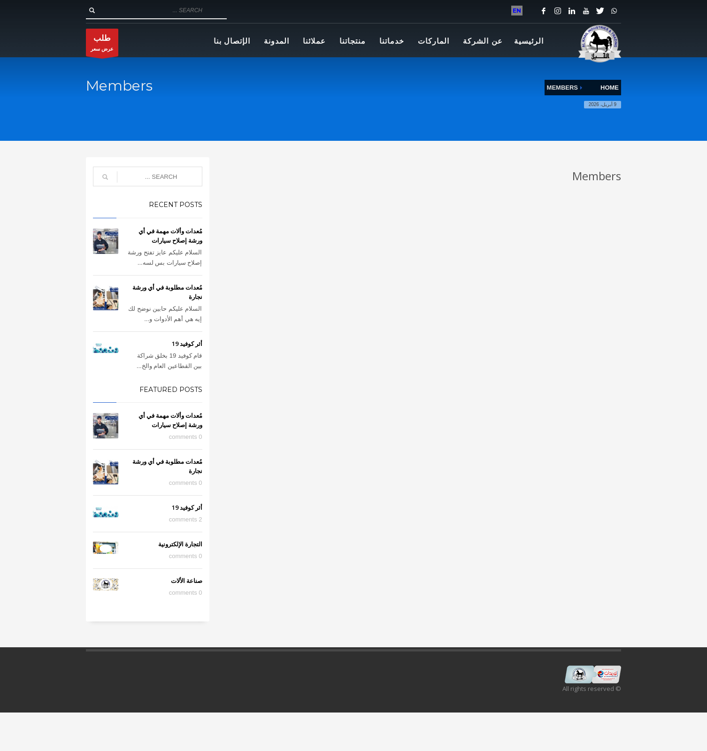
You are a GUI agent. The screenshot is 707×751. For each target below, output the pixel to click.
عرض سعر (102, 44)
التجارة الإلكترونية (180, 544)
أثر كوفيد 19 (187, 343)
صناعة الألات (186, 580)
